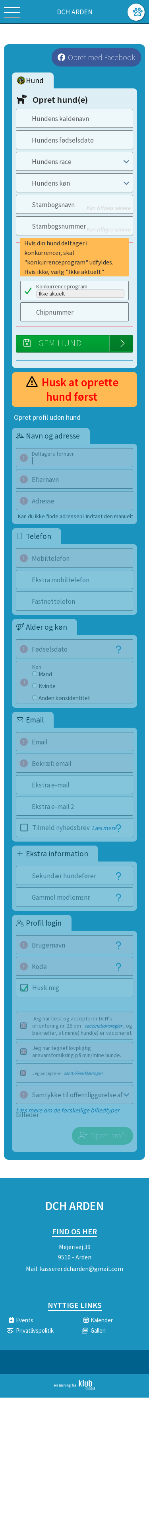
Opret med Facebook (101, 57)
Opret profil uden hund (47, 417)
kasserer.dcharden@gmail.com (81, 1269)
